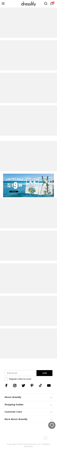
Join (44, 373)
